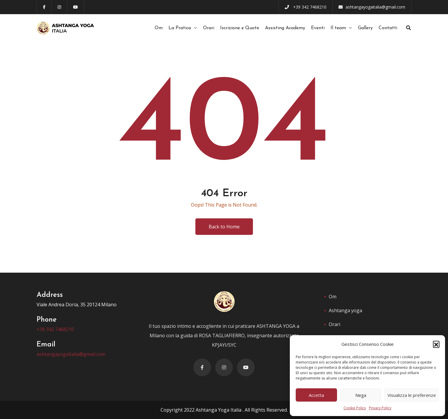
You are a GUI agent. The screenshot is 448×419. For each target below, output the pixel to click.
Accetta (316, 395)
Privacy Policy (380, 407)
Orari (208, 28)
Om (159, 28)
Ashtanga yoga (345, 310)
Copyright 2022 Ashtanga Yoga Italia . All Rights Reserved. (224, 410)
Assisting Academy (285, 28)
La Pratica (180, 28)
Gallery (365, 28)
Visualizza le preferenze (411, 395)
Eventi (318, 28)
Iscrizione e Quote (239, 28)
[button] (436, 344)
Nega (360, 395)
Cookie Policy (355, 407)
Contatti (388, 28)
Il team (338, 28)
